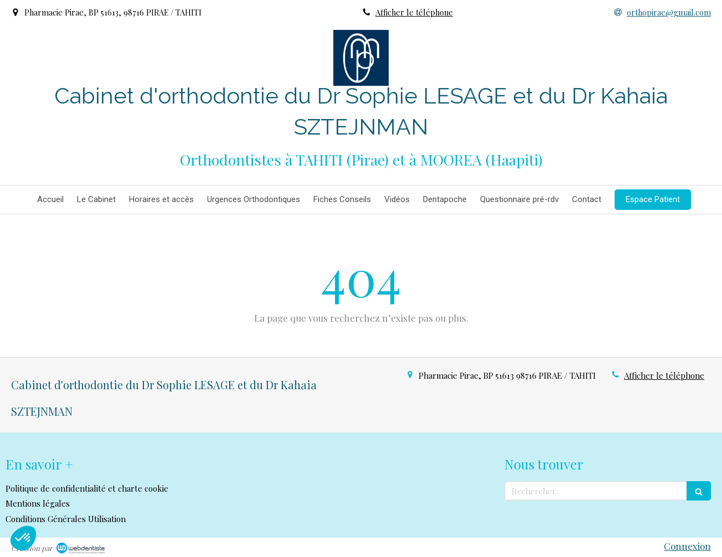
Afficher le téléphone (414, 12)
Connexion (687, 546)
